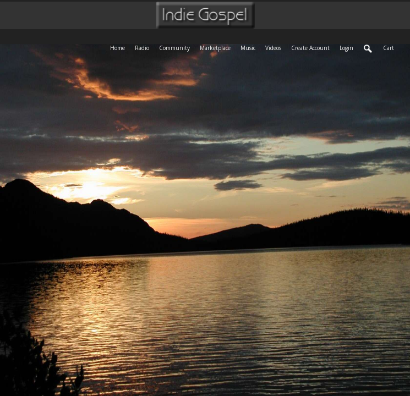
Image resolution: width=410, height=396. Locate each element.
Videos (275, 47)
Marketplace (218, 47)
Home (120, 47)
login (346, 48)
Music (250, 47)
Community (177, 47)
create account (310, 48)
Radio (144, 47)
